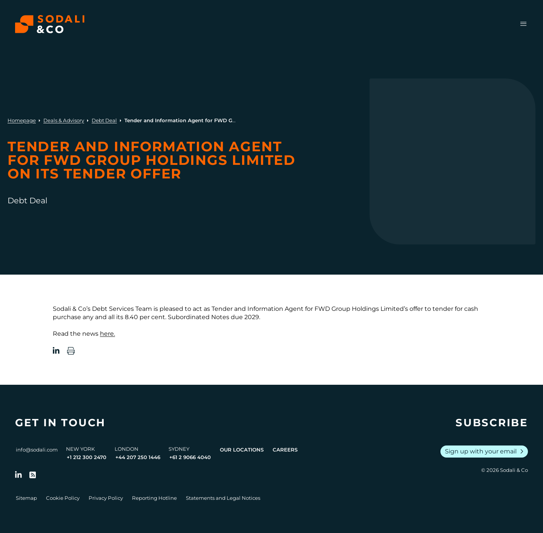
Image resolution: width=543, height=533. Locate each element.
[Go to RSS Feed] (32, 475)
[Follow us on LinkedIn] (18, 475)
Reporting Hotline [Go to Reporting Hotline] (154, 498)
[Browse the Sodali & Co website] (49, 24)
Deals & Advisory (63, 120)
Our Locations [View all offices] (242, 450)
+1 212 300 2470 (86, 457)
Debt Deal (104, 120)
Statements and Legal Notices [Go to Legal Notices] (223, 498)
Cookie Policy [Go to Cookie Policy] (63, 498)
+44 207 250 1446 (137, 457)
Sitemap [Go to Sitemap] (26, 498)
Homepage (22, 120)
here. (107, 333)
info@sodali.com (37, 450)
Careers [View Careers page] (285, 450)
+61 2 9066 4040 (190, 457)
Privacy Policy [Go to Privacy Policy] (106, 498)
